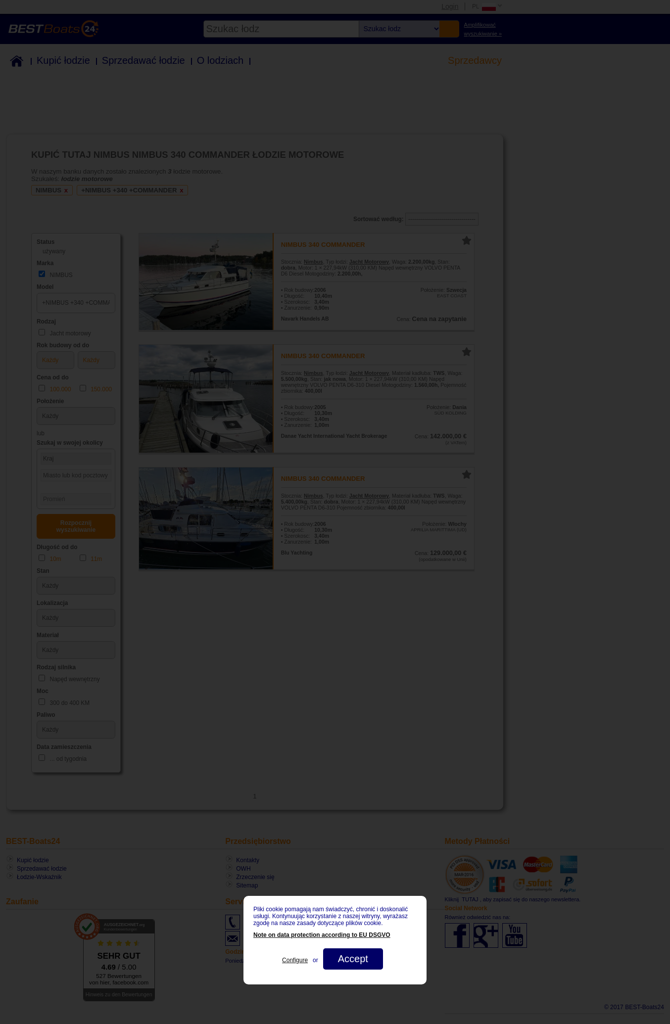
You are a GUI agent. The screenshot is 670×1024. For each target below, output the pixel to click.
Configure (295, 960)
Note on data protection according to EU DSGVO (321, 934)
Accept (353, 958)
